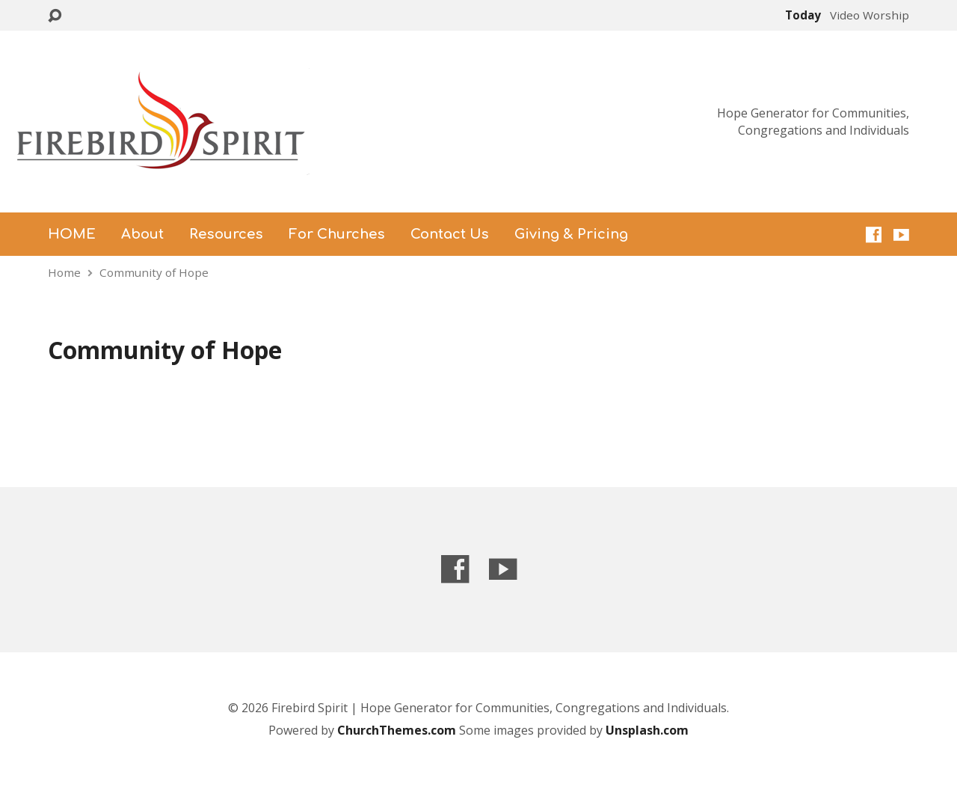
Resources (226, 234)
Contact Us (449, 234)
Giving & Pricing (571, 234)
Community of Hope (154, 272)
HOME (72, 234)
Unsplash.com (647, 730)
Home (64, 272)
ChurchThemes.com (398, 730)
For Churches (337, 234)
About (142, 234)
